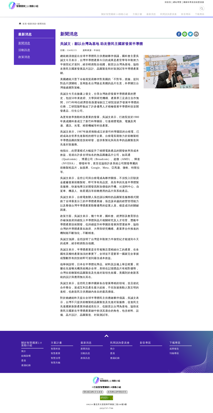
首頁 (24, 24)
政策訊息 (85, 358)
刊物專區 (174, 353)
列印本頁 (196, 34)
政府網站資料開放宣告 (117, 392)
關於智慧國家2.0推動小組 (98, 14)
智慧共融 (55, 363)
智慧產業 (55, 353)
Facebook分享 (178, 34)
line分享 (184, 34)
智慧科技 (55, 349)
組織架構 (26, 356)
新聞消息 (42, 24)
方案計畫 (125, 14)
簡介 (23, 351)
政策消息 (24, 57)
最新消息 (141, 14)
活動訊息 (24, 50)
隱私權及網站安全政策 (93, 392)
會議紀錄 (26, 365)
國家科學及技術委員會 (193, 2)
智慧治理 (55, 358)
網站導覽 (177, 2)
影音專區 (182, 14)
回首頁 (168, 2)
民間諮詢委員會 (162, 14)
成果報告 (174, 349)
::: (164, 2)
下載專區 (198, 14)
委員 (23, 361)
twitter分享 (190, 34)
